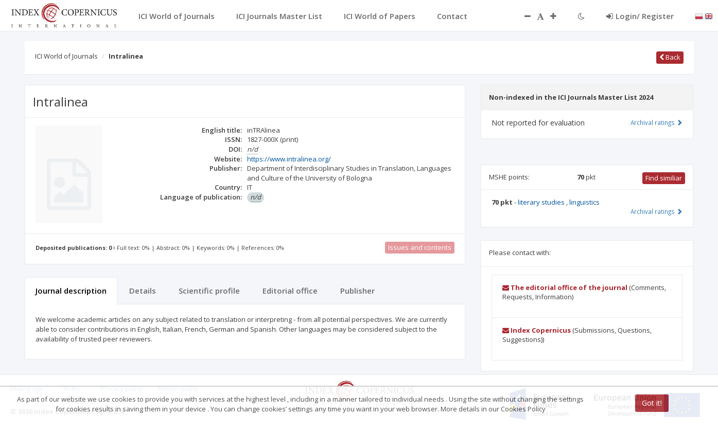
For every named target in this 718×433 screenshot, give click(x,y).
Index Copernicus (536, 330)
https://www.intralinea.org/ (289, 159)
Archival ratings (656, 122)
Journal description (71, 290)
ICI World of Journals (66, 56)
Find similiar (663, 178)
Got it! (652, 403)
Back (669, 57)
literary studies (542, 202)
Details (142, 290)
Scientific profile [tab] (209, 290)
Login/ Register (640, 16)
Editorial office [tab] (290, 290)
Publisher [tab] (357, 290)
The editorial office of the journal (564, 287)
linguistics (584, 202)
